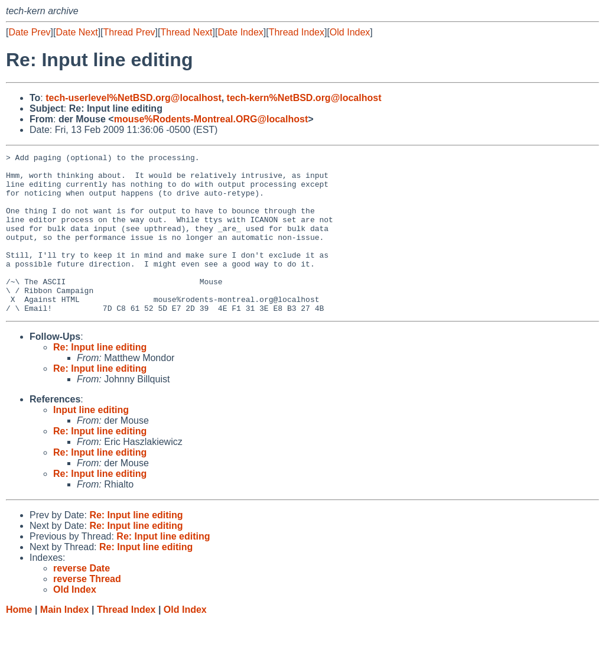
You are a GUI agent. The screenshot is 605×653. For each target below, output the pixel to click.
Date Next (76, 32)
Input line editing (91, 442)
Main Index (64, 641)
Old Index (350, 32)
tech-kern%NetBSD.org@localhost (304, 98)
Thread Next (186, 32)
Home (19, 641)
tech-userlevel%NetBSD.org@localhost (133, 98)
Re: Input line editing (100, 379)
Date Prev (29, 32)
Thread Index (296, 32)
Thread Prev (129, 32)
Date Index (240, 32)
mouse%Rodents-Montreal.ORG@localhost (211, 119)
